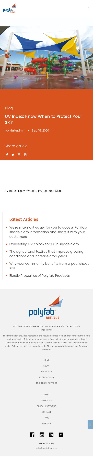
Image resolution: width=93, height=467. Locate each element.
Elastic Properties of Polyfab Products (39, 275)
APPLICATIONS (46, 377)
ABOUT (46, 365)
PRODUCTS (46, 371)
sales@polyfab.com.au (46, 448)
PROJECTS (46, 400)
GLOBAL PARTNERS (46, 406)
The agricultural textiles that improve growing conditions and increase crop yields (46, 253)
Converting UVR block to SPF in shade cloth (44, 244)
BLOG (46, 394)
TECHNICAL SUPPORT (46, 383)
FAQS (46, 417)
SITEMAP (46, 423)
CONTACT (46, 411)
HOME (47, 359)
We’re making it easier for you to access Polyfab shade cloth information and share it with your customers (48, 232)
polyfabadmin (15, 130)
